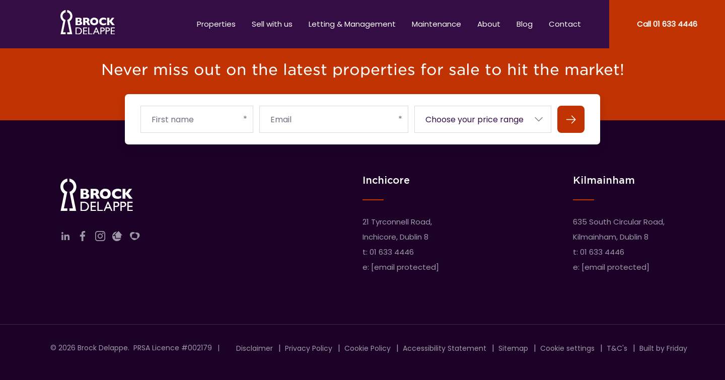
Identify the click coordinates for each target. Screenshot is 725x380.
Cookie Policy (367, 348)
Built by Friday (663, 348)
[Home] (87, 24)
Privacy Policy (308, 348)
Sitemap (513, 348)
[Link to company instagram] (100, 238)
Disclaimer (254, 348)
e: (400, 267)
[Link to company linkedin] (65, 238)
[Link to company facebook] (83, 238)
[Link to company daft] (117, 238)
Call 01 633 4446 (667, 24)
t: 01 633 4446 (388, 252)
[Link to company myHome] (135, 238)
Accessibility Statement (444, 348)
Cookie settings (567, 348)
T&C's (617, 348)
